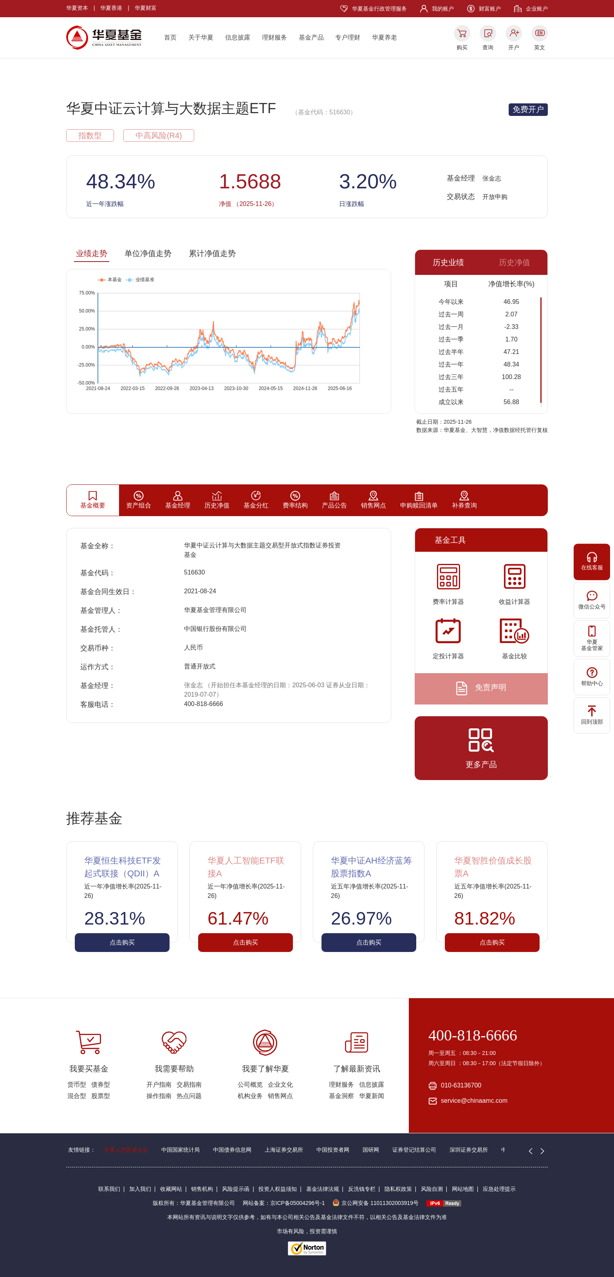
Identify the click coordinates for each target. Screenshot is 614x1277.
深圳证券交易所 (469, 1150)
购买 (462, 47)
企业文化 (280, 1084)
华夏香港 (111, 8)
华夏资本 (77, 8)
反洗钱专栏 (362, 1189)
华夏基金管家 (592, 638)
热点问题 (189, 1096)
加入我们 (140, 1189)
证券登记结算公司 (414, 1150)
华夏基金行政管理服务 (379, 8)
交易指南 (189, 1084)
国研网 (371, 1150)
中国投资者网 (332, 1150)
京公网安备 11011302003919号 (375, 1203)
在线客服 (592, 561)
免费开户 (528, 109)
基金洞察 (341, 1096)
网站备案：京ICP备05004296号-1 (284, 1203)
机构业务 (250, 1096)
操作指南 (159, 1096)
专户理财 (347, 37)
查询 (487, 47)
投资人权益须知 (277, 1189)
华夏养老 (384, 37)
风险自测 (432, 1189)
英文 (539, 47)
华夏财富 (146, 8)
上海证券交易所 (284, 1150)
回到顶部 (592, 714)
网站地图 (463, 1189)
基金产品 (311, 37)
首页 (170, 37)
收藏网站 (171, 1189)
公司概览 (250, 1084)
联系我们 (109, 1189)
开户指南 (159, 1084)
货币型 (76, 1084)
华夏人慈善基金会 (126, 1150)
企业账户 (537, 8)
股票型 (100, 1096)
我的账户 (443, 8)
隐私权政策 (398, 1189)
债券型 (100, 1084)
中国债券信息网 (232, 1150)
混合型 (76, 1096)
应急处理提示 (499, 1189)
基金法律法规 (322, 1189)
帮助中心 (592, 676)
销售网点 (280, 1096)
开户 (513, 47)
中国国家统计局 (180, 1150)
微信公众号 (592, 599)
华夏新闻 (371, 1096)
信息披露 (237, 37)
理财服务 (274, 37)
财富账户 (490, 8)
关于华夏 (200, 37)
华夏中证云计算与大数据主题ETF (171, 108)
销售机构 (202, 1189)
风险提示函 (235, 1189)
